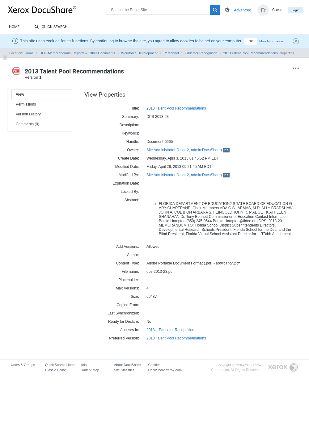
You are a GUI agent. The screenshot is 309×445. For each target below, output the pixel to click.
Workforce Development (139, 53)
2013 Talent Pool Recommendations (250, 53)
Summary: (130, 116)
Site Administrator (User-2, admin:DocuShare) (188, 150)
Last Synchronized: (123, 313)
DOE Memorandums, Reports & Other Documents (77, 53)
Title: (135, 108)
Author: (133, 255)
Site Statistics (124, 370)
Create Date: (128, 158)
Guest (277, 10)
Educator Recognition (201, 53)
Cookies (154, 365)
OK (251, 41)
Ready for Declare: (123, 321)
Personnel (171, 53)
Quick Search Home (60, 365)
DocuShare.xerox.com (165, 370)
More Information (271, 41)
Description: (129, 125)
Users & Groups (23, 365)
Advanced (242, 10)
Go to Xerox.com (284, 367)
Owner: (133, 150)
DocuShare (57, 10)
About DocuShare (127, 365)
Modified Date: (127, 166)
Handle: (132, 141)
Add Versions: (127, 246)
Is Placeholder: (127, 280)
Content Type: (127, 263)
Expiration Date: (126, 183)
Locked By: (130, 191)
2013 (150, 330)
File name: (130, 271)
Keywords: (130, 133)
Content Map (89, 370)
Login (295, 10)
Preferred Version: (124, 338)
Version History (28, 114)
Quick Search (51, 27)
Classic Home (55, 370)
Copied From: (127, 305)
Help (83, 365)
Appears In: (129, 330)
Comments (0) (27, 124)
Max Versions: (127, 288)
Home (14, 27)
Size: (135, 296)
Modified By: (129, 175)
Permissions (26, 104)
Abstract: (132, 200)
